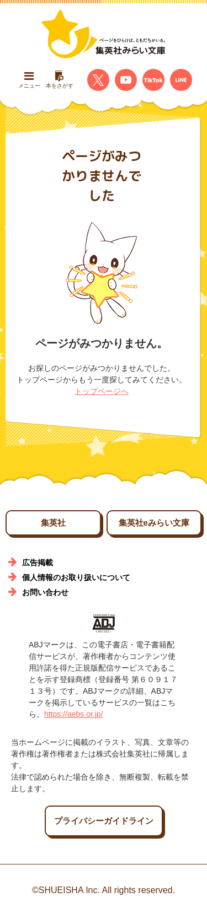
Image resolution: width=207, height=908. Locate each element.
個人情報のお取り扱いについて (76, 577)
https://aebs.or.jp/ (73, 714)
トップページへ (102, 391)
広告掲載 (37, 562)
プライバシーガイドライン (103, 820)
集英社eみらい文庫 (154, 522)
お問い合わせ (45, 592)
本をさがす (59, 80)
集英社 (53, 522)
